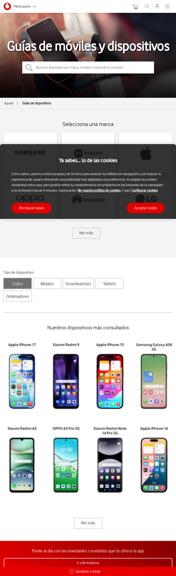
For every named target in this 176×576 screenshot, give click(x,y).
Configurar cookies (144, 190)
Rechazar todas (31, 208)
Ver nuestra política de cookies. (99, 190)
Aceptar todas (146, 208)
